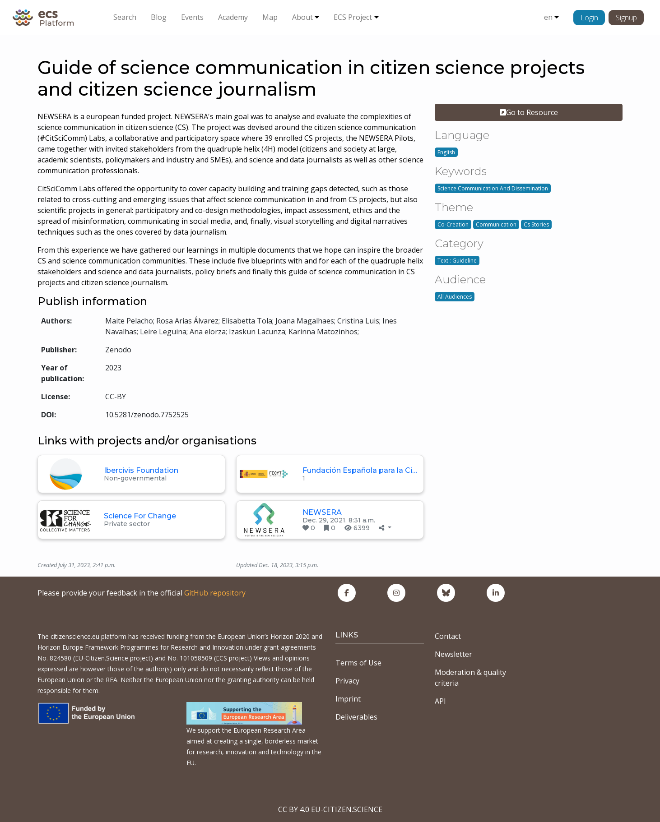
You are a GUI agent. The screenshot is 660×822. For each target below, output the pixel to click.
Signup (626, 18)
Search (124, 17)
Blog (159, 17)
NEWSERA (322, 512)
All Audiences (454, 296)
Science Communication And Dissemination (492, 188)
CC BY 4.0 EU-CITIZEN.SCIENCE (330, 809)
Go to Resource (529, 112)
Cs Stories (536, 224)
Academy (233, 17)
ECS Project (353, 17)
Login (589, 18)
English (446, 152)
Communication (496, 224)
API (440, 701)
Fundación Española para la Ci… (359, 470)
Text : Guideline (457, 260)
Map (270, 17)
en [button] (548, 17)
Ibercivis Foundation (141, 470)
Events (192, 17)
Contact (448, 636)
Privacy (347, 681)
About (302, 17)
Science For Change (140, 516)
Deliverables (356, 717)
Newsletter (453, 654)
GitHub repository (215, 593)
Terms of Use (358, 663)
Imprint (348, 699)
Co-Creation (453, 224)
